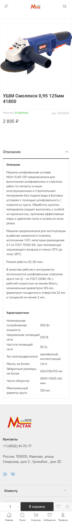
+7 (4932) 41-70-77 (17, 446)
